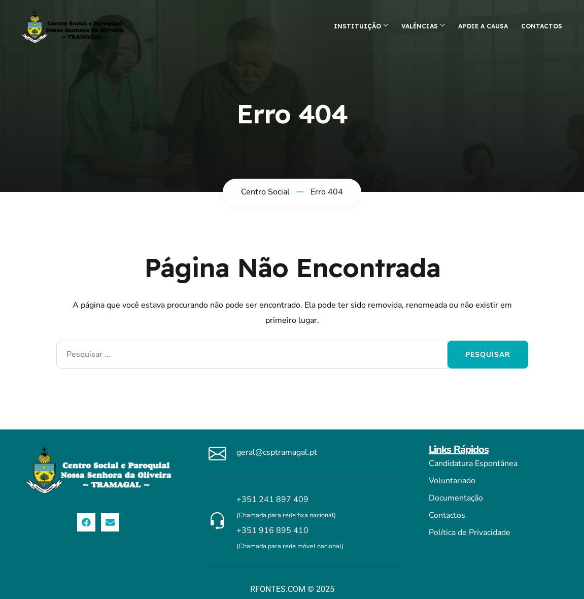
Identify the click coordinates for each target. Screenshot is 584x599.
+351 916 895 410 (272, 530)
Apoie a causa (483, 26)
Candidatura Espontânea (473, 463)
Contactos (541, 26)
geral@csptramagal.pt (276, 452)
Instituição (357, 26)
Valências (419, 26)
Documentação (456, 498)
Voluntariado (452, 480)
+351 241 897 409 (272, 499)
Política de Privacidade (469, 532)
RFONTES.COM (277, 589)
